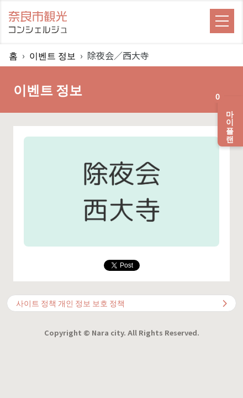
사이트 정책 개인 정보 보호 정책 (121, 302)
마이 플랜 (227, 117)
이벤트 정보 (52, 55)
